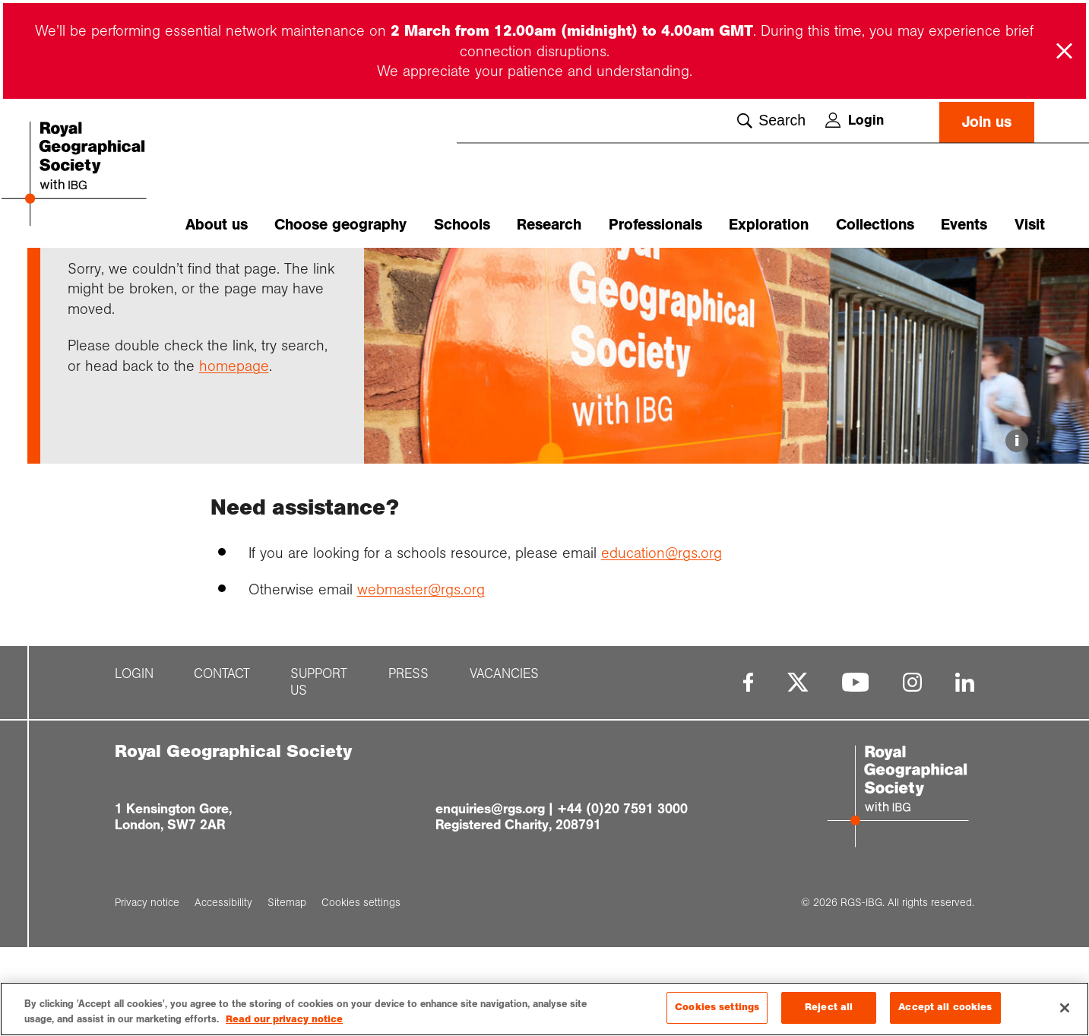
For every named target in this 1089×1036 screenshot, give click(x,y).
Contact (222, 763)
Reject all (829, 1008)
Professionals (655, 224)
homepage (234, 454)
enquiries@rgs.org (490, 897)
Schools (462, 224)
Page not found (233, 274)
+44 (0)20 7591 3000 (622, 897)
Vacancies (504, 763)
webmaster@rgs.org (421, 677)
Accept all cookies (945, 1008)
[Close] (1064, 1008)
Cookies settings (717, 1008)
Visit (1030, 224)
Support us (318, 771)
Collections (875, 224)
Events (964, 224)
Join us (986, 121)
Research (549, 224)
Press (408, 763)
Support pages (146, 274)
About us (216, 224)
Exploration (769, 224)
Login (854, 120)
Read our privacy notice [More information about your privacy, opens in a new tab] (284, 1019)
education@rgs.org (661, 641)
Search (771, 120)
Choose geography (340, 224)
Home (82, 274)
